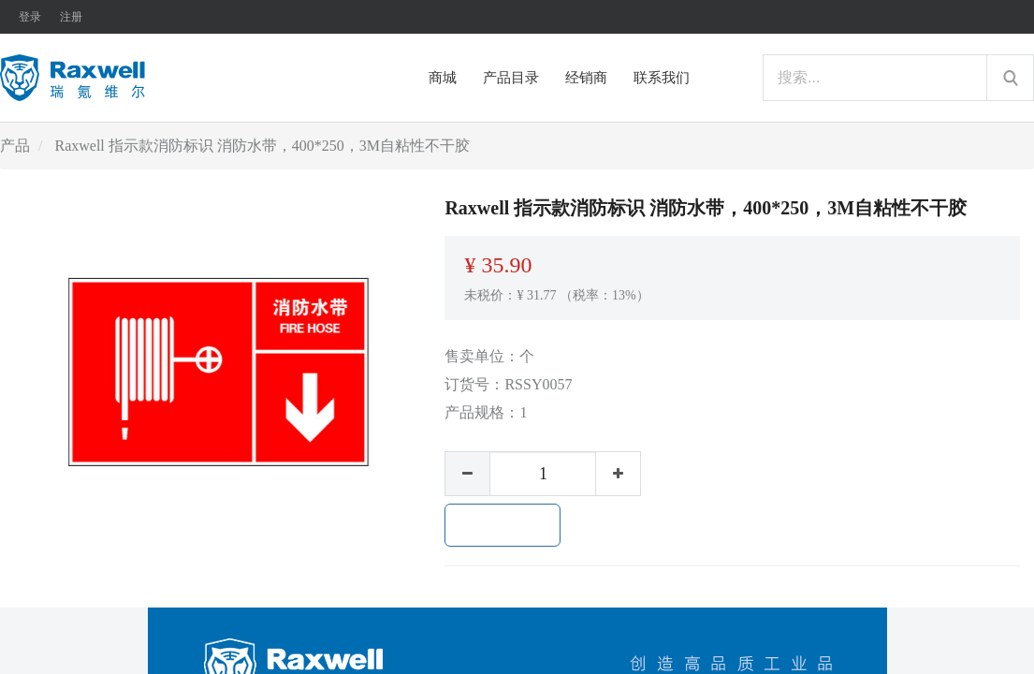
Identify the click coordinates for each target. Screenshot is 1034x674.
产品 (15, 146)
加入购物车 (502, 525)
